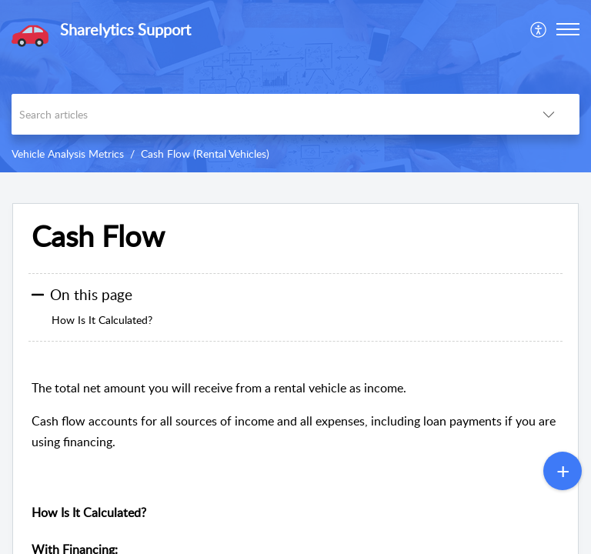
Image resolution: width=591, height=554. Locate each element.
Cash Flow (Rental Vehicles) (205, 153)
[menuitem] (539, 29)
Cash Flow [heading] (98, 236)
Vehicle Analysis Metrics (68, 153)
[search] (265, 114)
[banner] (295, 86)
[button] (539, 29)
